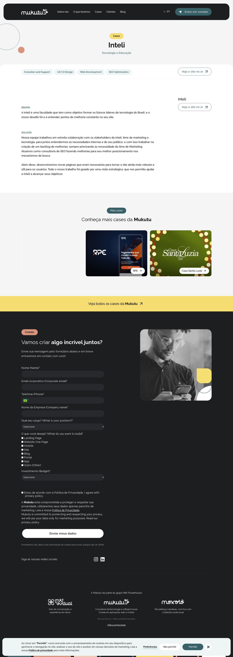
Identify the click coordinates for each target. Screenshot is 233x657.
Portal (26, 457)
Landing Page (31, 438)
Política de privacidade (41, 650)
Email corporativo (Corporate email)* (44, 381)
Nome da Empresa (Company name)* (44, 407)
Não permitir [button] (169, 646)
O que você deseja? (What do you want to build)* (52, 433)
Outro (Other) (31, 465)
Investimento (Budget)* (36, 471)
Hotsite (27, 445)
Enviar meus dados (62, 533)
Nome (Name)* (30, 367)
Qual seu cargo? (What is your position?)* (47, 420)
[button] (208, 647)
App (25, 461)
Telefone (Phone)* (32, 394)
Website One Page (34, 441)
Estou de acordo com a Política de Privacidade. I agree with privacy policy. (60, 494)
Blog (25, 453)
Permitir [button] (193, 646)
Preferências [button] (150, 646)
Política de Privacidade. (66, 510)
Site (25, 449)
